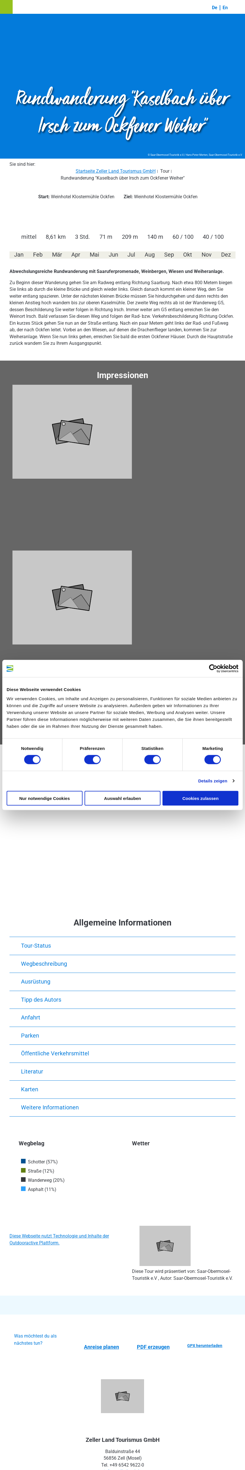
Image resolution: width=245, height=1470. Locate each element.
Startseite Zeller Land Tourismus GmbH (116, 171)
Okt (187, 254)
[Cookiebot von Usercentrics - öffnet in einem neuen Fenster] (213, 668)
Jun (113, 254)
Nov (207, 254)
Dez (226, 254)
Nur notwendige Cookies (44, 798)
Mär (57, 254)
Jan (19, 254)
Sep (169, 254)
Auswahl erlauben (122, 798)
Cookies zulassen (200, 798)
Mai (94, 254)
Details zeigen (212, 780)
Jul (131, 254)
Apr (75, 254)
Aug (150, 254)
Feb (38, 254)
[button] (6, 7)
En (225, 7)
